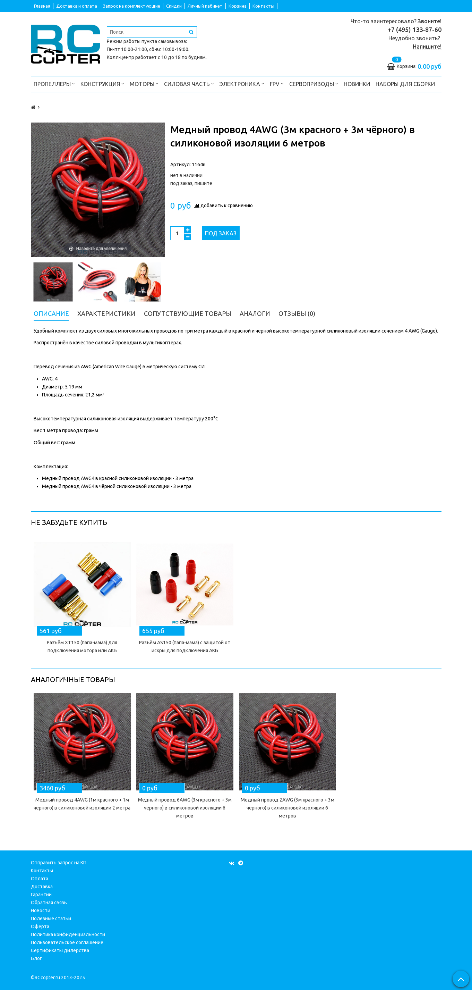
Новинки (357, 84)
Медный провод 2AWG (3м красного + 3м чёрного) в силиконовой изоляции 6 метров (287, 808)
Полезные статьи (51, 918)
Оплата (39, 878)
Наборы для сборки (405, 84)
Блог (36, 958)
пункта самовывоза (163, 41)
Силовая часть (189, 83)
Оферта (40, 926)
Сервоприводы (313, 83)
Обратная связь (49, 902)
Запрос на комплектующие (131, 5)
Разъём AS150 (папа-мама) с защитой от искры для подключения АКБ (184, 646)
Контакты (263, 5)
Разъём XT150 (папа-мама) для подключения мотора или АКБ (82, 646)
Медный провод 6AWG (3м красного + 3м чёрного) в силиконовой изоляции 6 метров (185, 808)
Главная (42, 5)
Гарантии (41, 894)
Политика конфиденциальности (68, 934)
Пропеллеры (54, 83)
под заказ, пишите (191, 183)
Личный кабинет (205, 5)
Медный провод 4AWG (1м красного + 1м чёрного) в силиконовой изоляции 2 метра (82, 804)
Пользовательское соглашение (67, 942)
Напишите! (427, 46)
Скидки (174, 5)
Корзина (238, 5)
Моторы (144, 83)
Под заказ (221, 233)
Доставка (42, 886)
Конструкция (102, 83)
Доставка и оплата (76, 5)
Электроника (242, 83)
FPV (277, 83)
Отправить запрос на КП (58, 862)
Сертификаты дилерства (60, 950)
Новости (40, 910)
